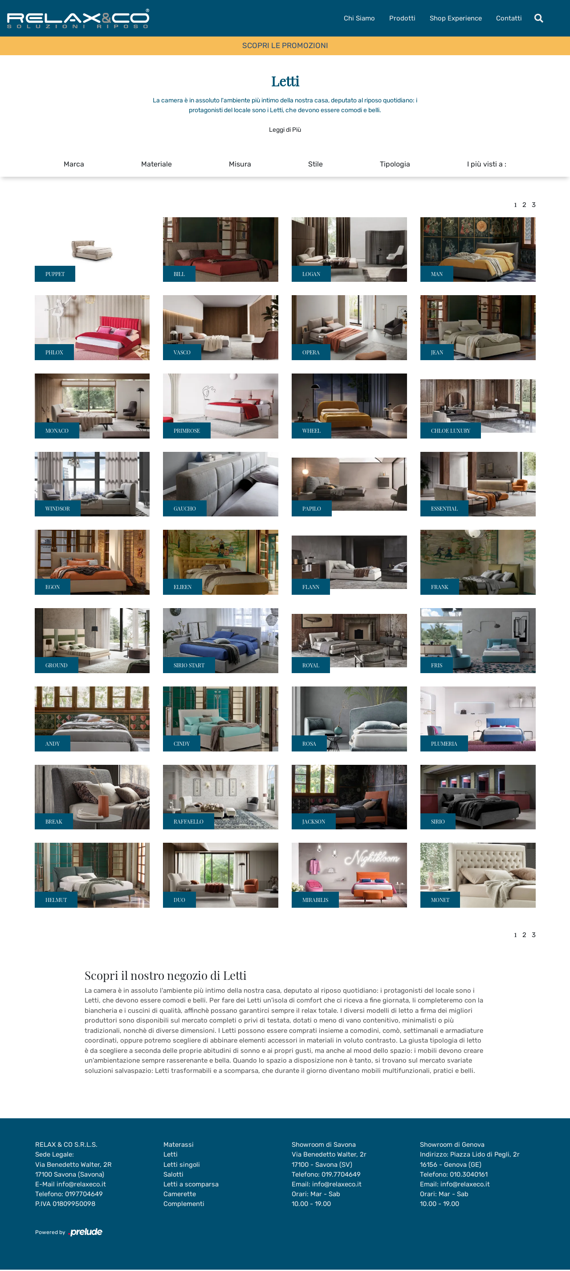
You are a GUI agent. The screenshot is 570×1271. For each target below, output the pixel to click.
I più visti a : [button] (486, 164)
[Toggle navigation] (539, 18)
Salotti (173, 1175)
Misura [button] (240, 164)
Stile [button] (315, 164)
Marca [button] (74, 164)
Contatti (509, 18)
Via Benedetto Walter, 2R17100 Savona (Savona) (73, 1170)
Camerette (179, 1195)
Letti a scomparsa (191, 1185)
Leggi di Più (285, 130)
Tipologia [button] (395, 164)
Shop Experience (456, 18)
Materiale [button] (156, 164)
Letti (170, 1155)
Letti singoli (181, 1165)
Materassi (178, 1145)
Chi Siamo (359, 18)
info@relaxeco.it (82, 1185)
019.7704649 (342, 1175)
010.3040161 (470, 1175)
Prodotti (402, 18)
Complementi (184, 1205)
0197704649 (85, 1195)
